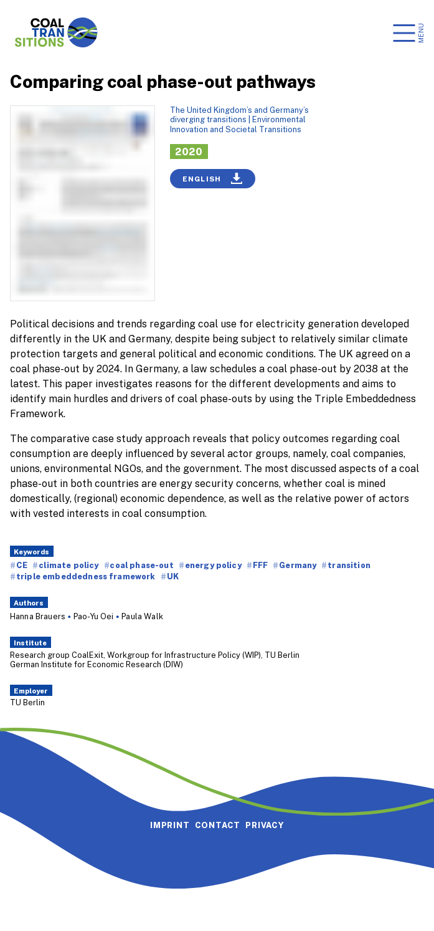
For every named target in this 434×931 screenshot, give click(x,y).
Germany (297, 565)
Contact (218, 825)
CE (21, 565)
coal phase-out (141, 565)
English (212, 178)
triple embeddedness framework (86, 576)
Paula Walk (142, 616)
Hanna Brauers (37, 616)
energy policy (213, 565)
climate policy (68, 565)
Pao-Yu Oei (93, 616)
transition (349, 565)
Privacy (264, 825)
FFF (260, 565)
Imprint (170, 825)
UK (173, 576)
